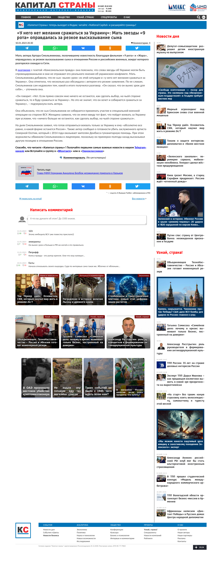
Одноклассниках (92, 151)
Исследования (83, 541)
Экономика (144, 275)
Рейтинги (148, 538)
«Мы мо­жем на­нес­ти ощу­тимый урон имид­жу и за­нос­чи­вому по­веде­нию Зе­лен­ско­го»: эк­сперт (180, 444)
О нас (127, 17)
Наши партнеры (185, 535)
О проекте (182, 529)
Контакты (182, 541)
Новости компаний (152, 535)
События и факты (51, 532)
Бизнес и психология (119, 535)
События (47, 525)
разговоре (24, 70)
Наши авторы (184, 532)
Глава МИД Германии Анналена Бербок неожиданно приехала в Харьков (80, 173)
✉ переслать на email (30, 198)
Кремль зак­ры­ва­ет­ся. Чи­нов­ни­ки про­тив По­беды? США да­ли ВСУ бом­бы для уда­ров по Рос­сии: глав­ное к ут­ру (180, 311)
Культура (114, 532)
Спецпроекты (109, 17)
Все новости (138, 198)
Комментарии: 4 (141, 42)
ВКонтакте (64, 151)
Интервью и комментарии (92, 275)
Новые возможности (86, 538)
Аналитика (44, 17)
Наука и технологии (49, 275)
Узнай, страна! (85, 17)
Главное (26, 17)
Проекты (148, 525)
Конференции (116, 529)
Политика (81, 532)
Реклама (181, 538)
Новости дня (167, 36)
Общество (64, 17)
